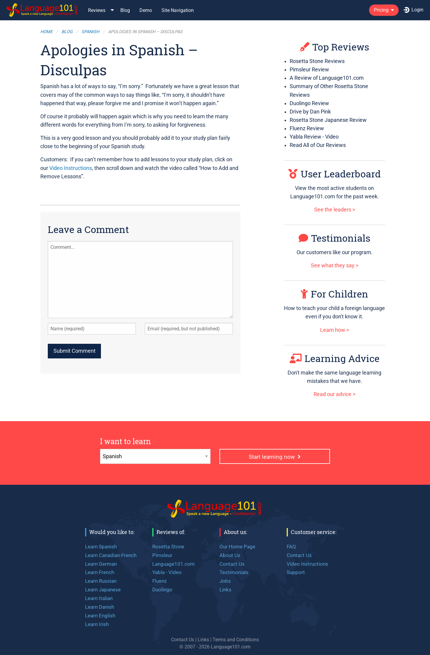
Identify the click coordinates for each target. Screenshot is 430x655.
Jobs (225, 581)
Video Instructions (70, 168)
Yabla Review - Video (314, 137)
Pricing (381, 10)
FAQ (291, 547)
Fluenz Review (307, 128)
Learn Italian (99, 598)
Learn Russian (100, 581)
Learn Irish (97, 624)
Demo (145, 10)
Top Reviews (334, 46)
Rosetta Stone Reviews (317, 61)
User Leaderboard (334, 173)
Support (296, 572)
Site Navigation (178, 10)
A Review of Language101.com (327, 78)
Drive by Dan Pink (310, 112)
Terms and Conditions (236, 639)
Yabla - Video (167, 572)
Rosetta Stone (168, 547)
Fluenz (159, 581)
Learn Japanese (103, 590)
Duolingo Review (309, 103)
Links (225, 590)
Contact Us (232, 564)
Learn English (100, 616)
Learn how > (334, 330)
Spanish (90, 31)
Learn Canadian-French (110, 555)
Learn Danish (99, 607)
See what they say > (334, 266)
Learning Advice (335, 358)
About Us (229, 555)
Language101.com (173, 564)
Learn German (101, 564)
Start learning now (275, 456)
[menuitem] (42, 10)
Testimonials (334, 237)
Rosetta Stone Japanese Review (328, 120)
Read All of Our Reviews (318, 145)
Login (413, 10)
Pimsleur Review (309, 70)
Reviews (96, 10)
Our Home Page (237, 547)
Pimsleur (162, 555)
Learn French (99, 572)
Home (46, 31)
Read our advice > (334, 394)
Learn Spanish (101, 547)
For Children (334, 293)
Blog (125, 10)
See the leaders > (334, 210)
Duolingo (162, 590)
